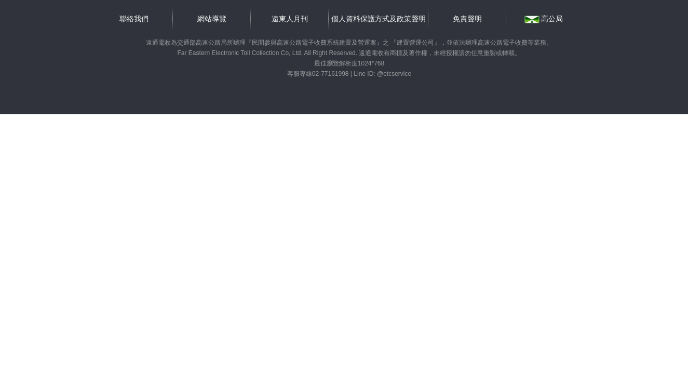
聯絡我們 (134, 19)
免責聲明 (467, 19)
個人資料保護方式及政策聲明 (378, 19)
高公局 (543, 19)
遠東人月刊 (290, 19)
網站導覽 (211, 19)
